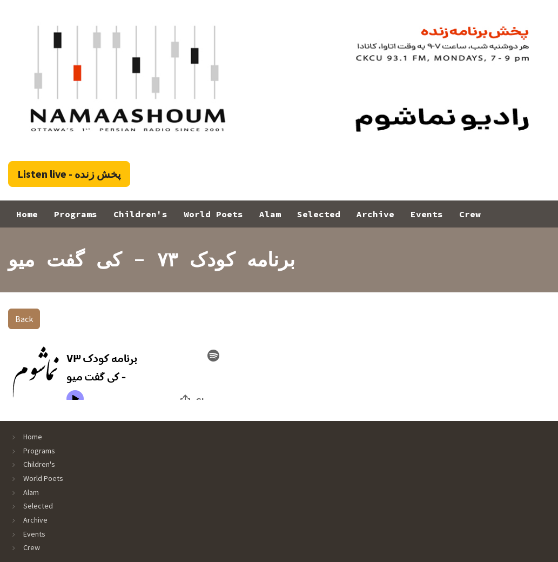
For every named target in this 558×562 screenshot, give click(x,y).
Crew (470, 214)
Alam (270, 214)
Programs (75, 214)
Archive (375, 214)
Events (427, 214)
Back (24, 318)
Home (27, 214)
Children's (140, 214)
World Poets (213, 214)
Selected (318, 214)
